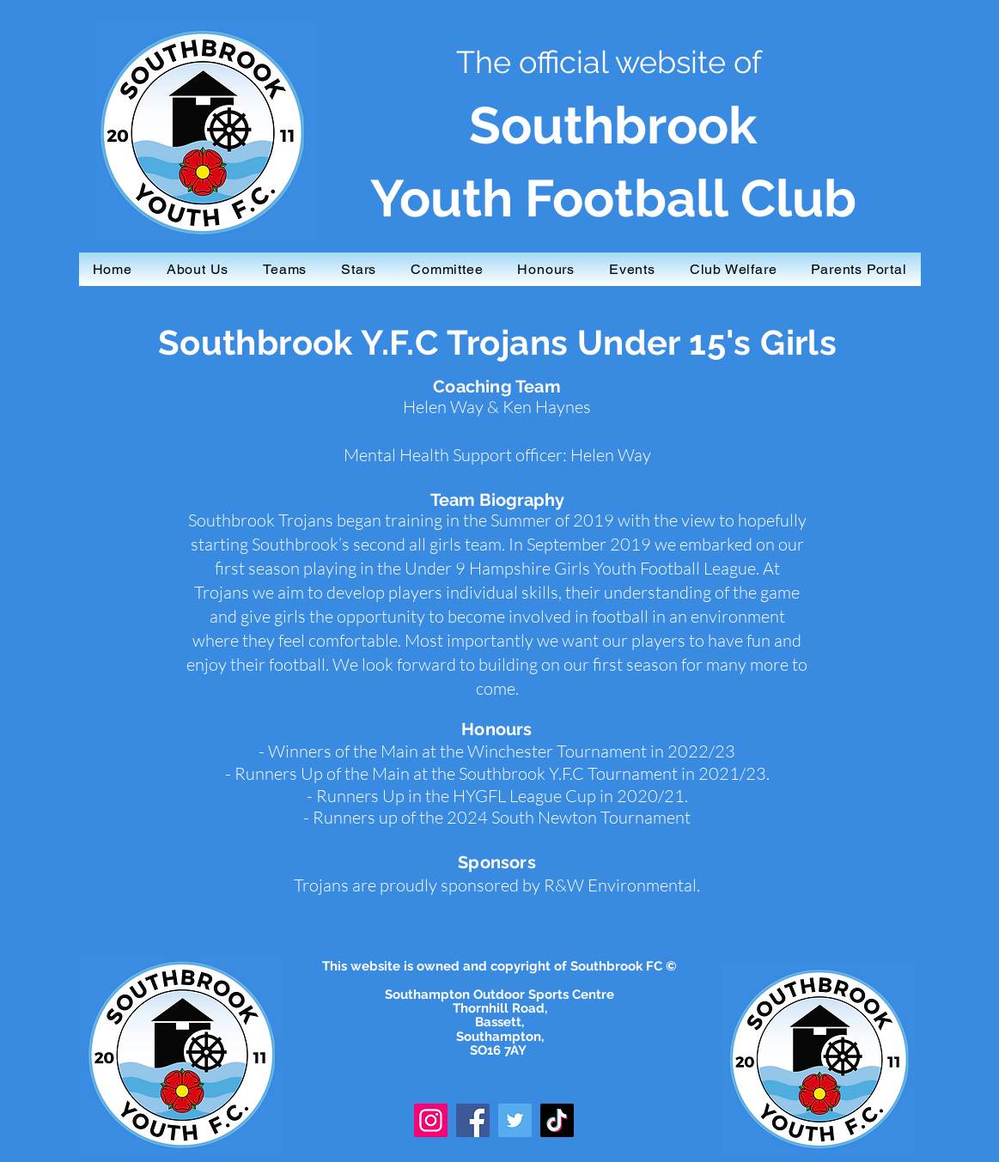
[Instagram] (431, 1120)
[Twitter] (515, 1120)
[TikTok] (557, 1120)
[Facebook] (473, 1120)
